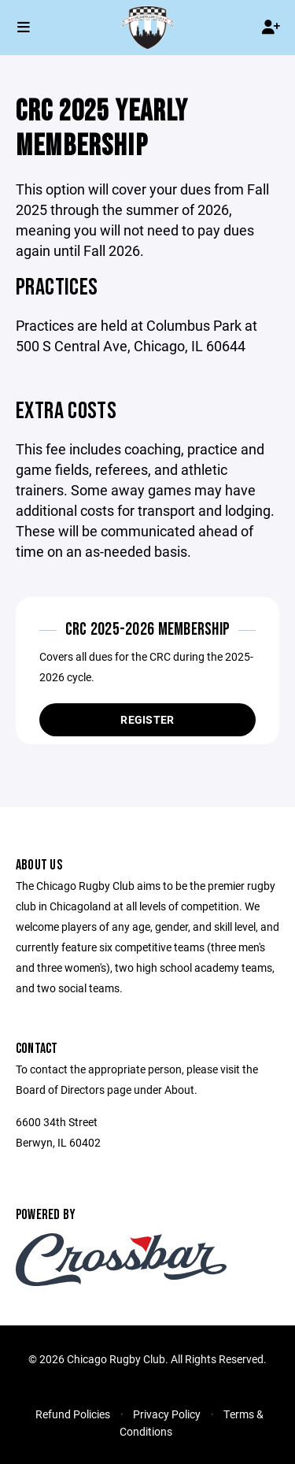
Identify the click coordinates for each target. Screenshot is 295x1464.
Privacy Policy (167, 1414)
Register (147, 719)
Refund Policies (72, 1414)
